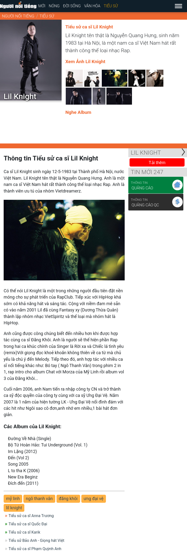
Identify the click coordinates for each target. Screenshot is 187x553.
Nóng (54, 6)
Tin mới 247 (147, 172)
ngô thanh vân (39, 498)
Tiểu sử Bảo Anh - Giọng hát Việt (36, 540)
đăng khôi (68, 498)
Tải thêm (157, 162)
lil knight (14, 507)
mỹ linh (13, 498)
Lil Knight (146, 152)
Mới (41, 6)
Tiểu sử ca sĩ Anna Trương (31, 515)
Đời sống (72, 6)
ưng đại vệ (93, 498)
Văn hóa (92, 6)
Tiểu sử (111, 6)
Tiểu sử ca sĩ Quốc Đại (28, 524)
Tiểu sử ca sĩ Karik (24, 532)
